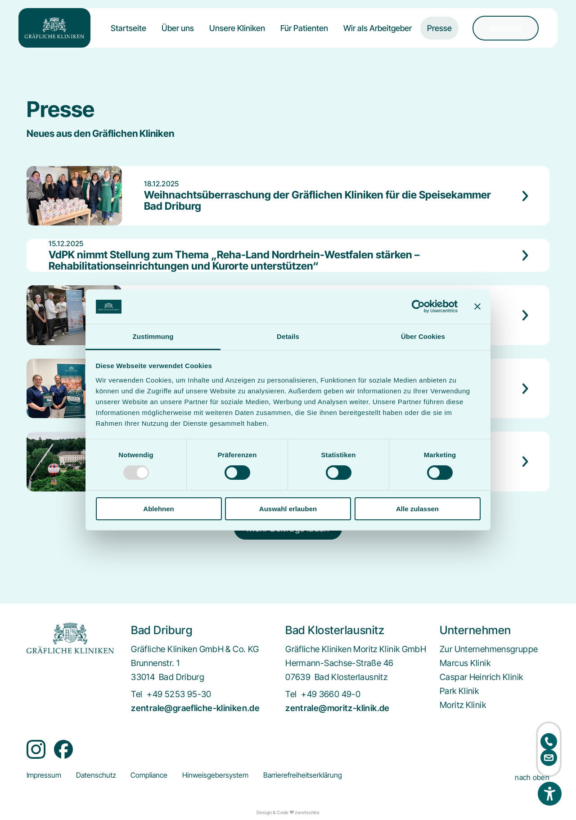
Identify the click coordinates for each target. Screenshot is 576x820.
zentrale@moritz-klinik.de (337, 708)
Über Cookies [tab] (423, 336)
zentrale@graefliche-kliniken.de (195, 708)
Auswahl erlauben (288, 509)
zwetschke (307, 812)
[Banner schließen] (477, 306)
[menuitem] (128, 35)
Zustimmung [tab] (153, 336)
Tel (136, 694)
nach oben (532, 777)
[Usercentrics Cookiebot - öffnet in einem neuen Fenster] (418, 306)
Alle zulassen (417, 509)
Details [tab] (288, 336)
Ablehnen (158, 509)
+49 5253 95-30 (179, 694)
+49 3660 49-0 (330, 694)
